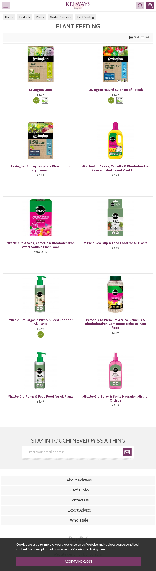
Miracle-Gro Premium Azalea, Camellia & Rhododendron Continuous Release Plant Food (115, 324)
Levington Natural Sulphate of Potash (115, 90)
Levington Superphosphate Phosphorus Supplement (40, 168)
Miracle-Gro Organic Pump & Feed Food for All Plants (40, 322)
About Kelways (79, 480)
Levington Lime (40, 90)
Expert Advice (79, 510)
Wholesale (79, 520)
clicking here (97, 549)
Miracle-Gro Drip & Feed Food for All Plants (115, 243)
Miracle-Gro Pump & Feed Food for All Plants (40, 396)
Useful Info (79, 490)
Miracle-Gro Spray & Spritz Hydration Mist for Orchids (115, 398)
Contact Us (79, 500)
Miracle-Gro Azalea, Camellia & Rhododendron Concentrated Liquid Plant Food (115, 168)
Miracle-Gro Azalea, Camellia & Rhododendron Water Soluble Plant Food (40, 245)
